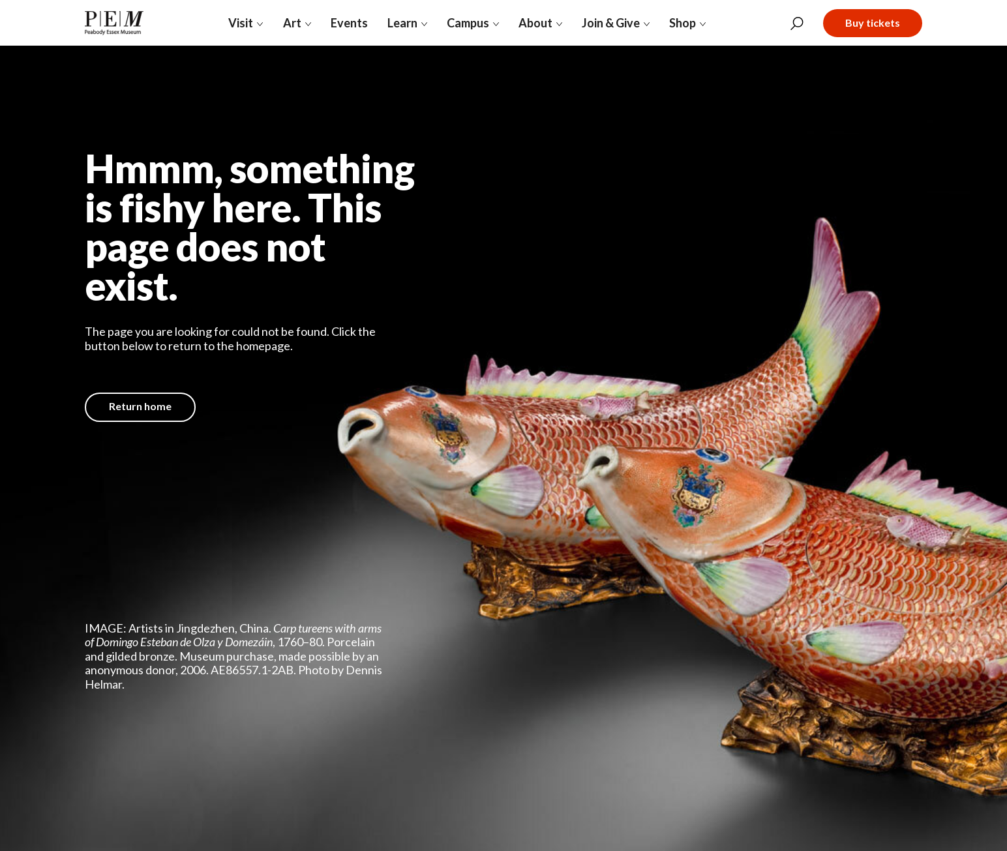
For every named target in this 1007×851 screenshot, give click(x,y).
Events (349, 23)
